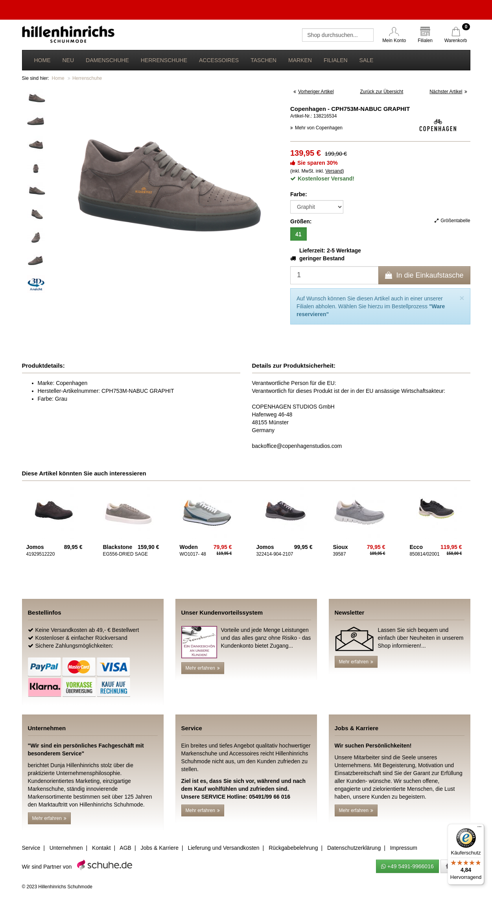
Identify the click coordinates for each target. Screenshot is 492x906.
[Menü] (479, 828)
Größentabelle (452, 220)
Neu (68, 60)
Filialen (336, 60)
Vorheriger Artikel (313, 91)
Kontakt (101, 848)
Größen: (300, 221)
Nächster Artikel (448, 91)
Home (42, 60)
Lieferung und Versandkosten (223, 848)
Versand (334, 171)
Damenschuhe (107, 60)
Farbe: (298, 194)
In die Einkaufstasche (424, 275)
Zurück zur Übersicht (382, 91)
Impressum (403, 848)
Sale (366, 60)
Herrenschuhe (164, 60)
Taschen (263, 60)
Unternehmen (66, 848)
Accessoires (219, 60)
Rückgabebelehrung (293, 848)
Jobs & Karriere (159, 848)
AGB (125, 848)
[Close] (461, 298)
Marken (300, 60)
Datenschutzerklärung (354, 848)
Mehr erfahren (203, 668)
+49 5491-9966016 (407, 866)
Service (31, 848)
